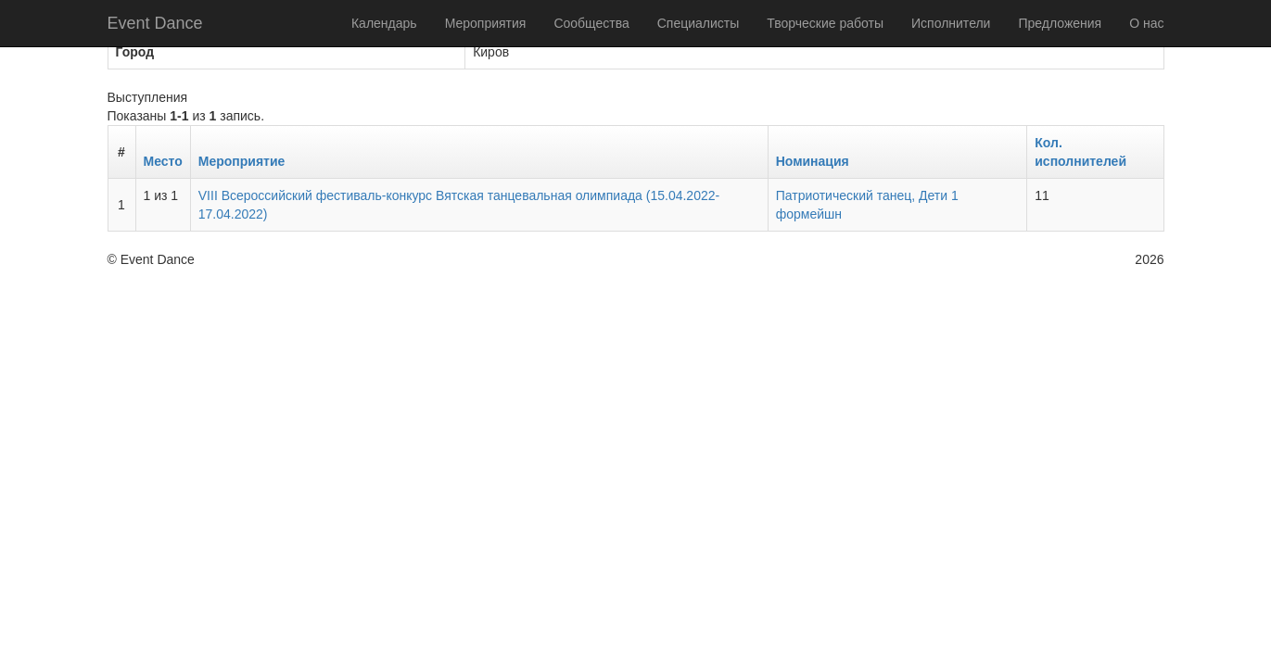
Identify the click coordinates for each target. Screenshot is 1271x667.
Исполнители (950, 23)
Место (163, 161)
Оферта (1102, 259)
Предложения (1059, 23)
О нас (1146, 23)
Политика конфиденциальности (973, 259)
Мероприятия (486, 23)
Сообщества (591, 23)
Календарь (384, 23)
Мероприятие (242, 161)
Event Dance (155, 23)
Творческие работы (825, 23)
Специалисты (698, 23)
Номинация (812, 161)
